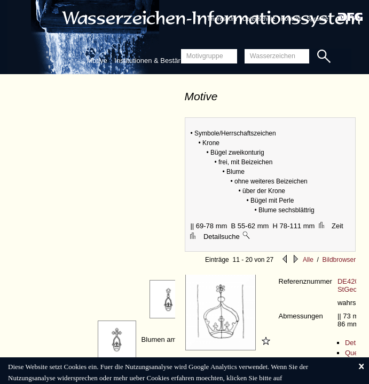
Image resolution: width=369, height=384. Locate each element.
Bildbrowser (339, 259)
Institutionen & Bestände (152, 61)
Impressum (222, 18)
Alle (308, 259)
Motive (97, 61)
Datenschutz (258, 18)
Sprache (317, 18)
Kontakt (291, 18)
